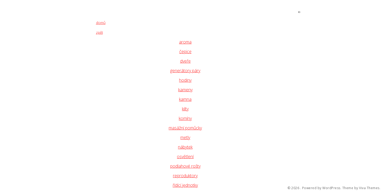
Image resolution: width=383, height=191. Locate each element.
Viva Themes (369, 188)
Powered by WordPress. (322, 188)
